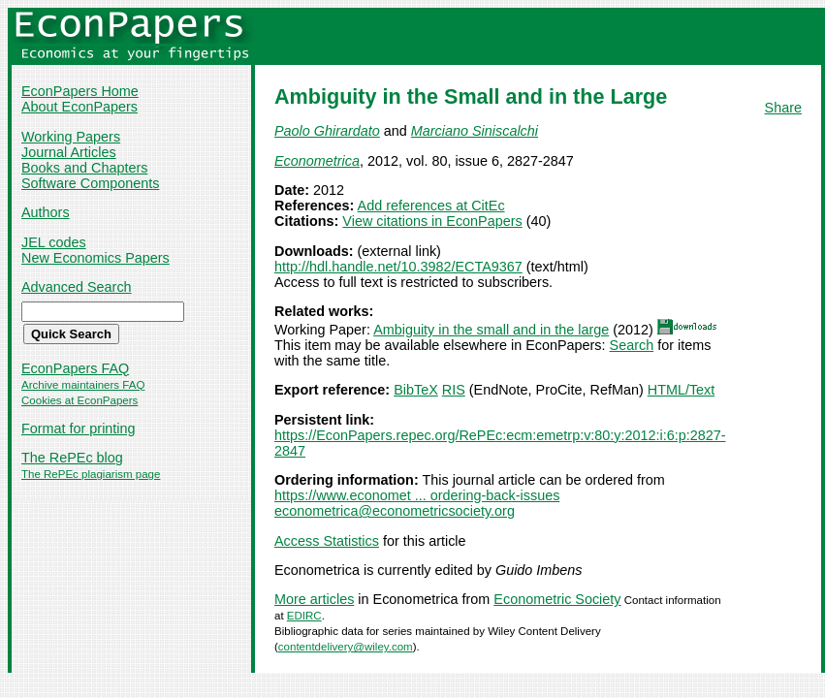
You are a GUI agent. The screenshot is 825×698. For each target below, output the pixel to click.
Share (783, 107)
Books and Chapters (84, 167)
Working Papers (70, 136)
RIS (453, 389)
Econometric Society (556, 599)
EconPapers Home (80, 91)
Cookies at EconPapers (79, 400)
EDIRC (304, 615)
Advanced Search (76, 287)
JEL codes (53, 242)
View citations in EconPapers (432, 221)
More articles (314, 599)
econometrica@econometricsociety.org (394, 511)
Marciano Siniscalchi (474, 131)
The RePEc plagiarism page (90, 474)
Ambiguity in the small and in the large (491, 329)
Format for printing (78, 428)
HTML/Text (681, 389)
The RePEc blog (72, 457)
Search (632, 345)
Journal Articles (68, 152)
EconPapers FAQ (75, 368)
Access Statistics (326, 541)
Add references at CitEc (431, 205)
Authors (45, 212)
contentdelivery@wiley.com (345, 646)
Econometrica (317, 161)
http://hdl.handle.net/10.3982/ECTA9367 (398, 266)
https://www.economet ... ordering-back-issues (416, 495)
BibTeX (416, 389)
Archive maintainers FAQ (82, 385)
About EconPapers (79, 106)
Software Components (90, 183)
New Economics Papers (95, 258)
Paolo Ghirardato (327, 131)
